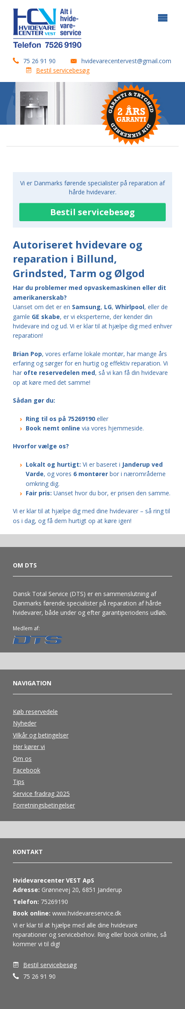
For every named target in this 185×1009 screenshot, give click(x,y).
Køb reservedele (35, 712)
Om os (22, 759)
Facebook (26, 770)
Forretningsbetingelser (44, 805)
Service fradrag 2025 (41, 794)
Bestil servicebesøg (63, 70)
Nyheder (24, 723)
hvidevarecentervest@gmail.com (126, 61)
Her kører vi (29, 747)
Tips (18, 782)
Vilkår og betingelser (41, 735)
